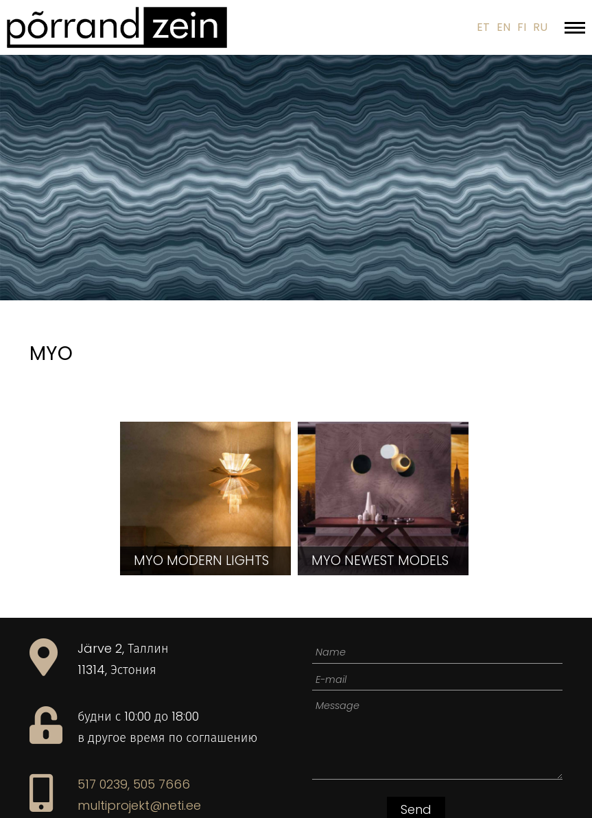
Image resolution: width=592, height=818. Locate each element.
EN (503, 27)
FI (521, 27)
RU (540, 27)
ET (483, 27)
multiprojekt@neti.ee (139, 805)
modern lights (201, 560)
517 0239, (104, 784)
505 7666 (161, 784)
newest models (380, 560)
